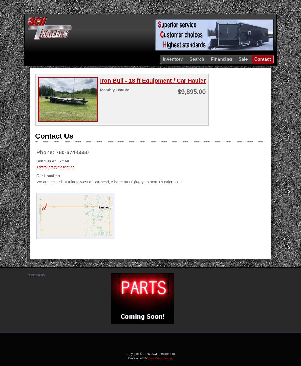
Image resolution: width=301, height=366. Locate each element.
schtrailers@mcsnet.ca (55, 167)
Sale (243, 59)
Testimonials (36, 275)
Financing (221, 59)
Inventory (173, 59)
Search (197, 59)
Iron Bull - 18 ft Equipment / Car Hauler (153, 80)
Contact (262, 59)
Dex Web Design (160, 358)
